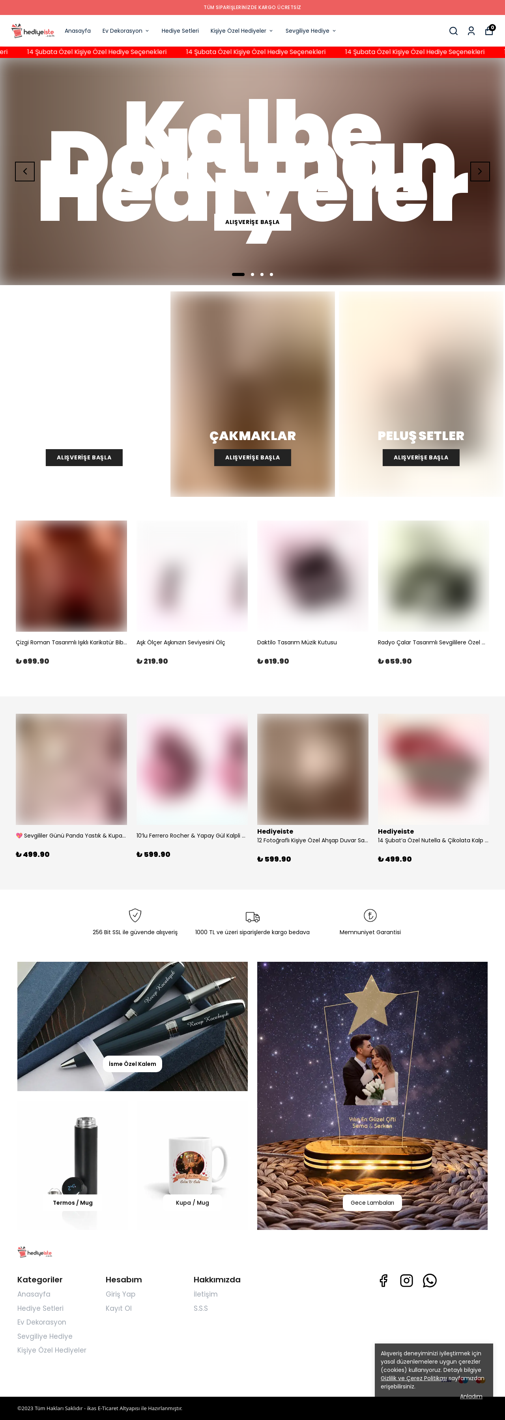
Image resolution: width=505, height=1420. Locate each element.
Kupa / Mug (192, 1203)
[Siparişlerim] (471, 31)
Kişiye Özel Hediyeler (242, 31)
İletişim (206, 1294)
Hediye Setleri (180, 31)
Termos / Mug (73, 1203)
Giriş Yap (120, 1294)
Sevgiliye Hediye (311, 31)
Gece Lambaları (372, 1203)
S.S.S (201, 1308)
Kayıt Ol (119, 1308)
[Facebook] (383, 1281)
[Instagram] (406, 1281)
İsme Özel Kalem (132, 1064)
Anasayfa (78, 31)
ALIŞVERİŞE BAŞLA (252, 222)
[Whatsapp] (430, 1281)
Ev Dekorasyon (126, 31)
